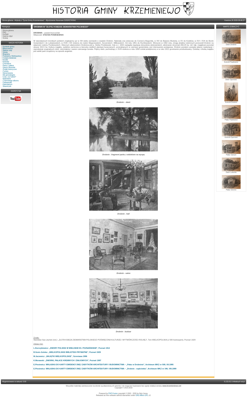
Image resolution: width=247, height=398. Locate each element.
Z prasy (5, 71)
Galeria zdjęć (8, 36)
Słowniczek (7, 86)
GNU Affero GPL (142, 395)
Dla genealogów (9, 75)
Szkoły (5, 52)
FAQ (4, 32)
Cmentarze (7, 64)
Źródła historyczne (10, 69)
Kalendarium (7, 84)
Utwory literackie (9, 67)
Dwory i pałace (8, 65)
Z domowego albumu (11, 81)
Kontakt (6, 34)
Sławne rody (7, 50)
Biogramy (6, 54)
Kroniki (5, 60)
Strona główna (8, 30)
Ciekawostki (7, 82)
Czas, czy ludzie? (9, 77)
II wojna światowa (9, 58)
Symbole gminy (8, 47)
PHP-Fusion (113, 393)
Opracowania (8, 73)
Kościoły (6, 62)
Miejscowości (8, 48)
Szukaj (5, 38)
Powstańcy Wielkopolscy (12, 56)
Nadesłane (7, 79)
